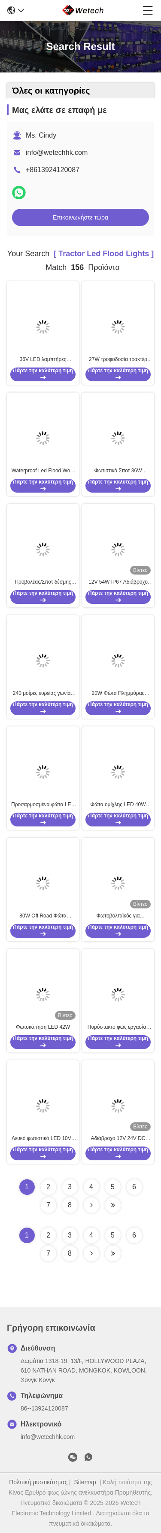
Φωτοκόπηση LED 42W (43, 1027)
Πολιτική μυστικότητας (38, 1482)
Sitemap (85, 1482)
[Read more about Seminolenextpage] (91, 1253)
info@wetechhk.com (57, 152)
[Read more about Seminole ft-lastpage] (113, 1253)
